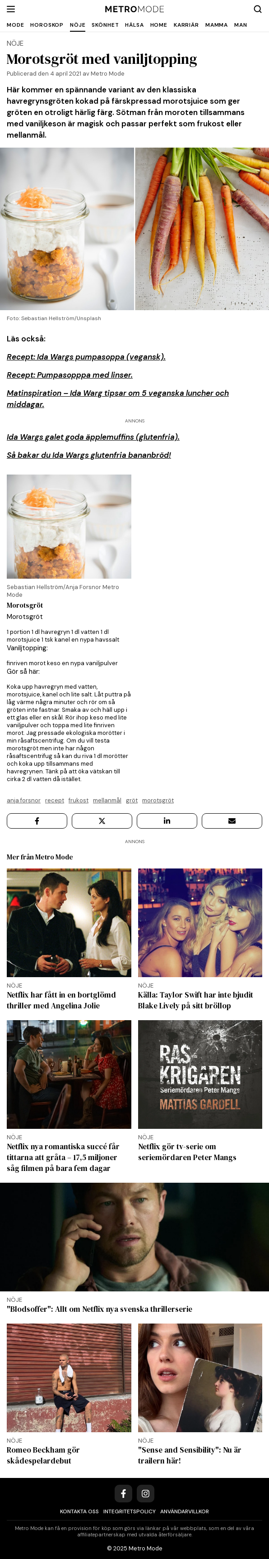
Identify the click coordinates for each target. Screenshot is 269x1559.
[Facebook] (123, 1493)
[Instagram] (145, 1493)
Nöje (77, 25)
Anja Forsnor (24, 800)
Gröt (132, 800)
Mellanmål (107, 800)
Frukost (78, 800)
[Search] (257, 9)
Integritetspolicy (129, 1511)
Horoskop (47, 25)
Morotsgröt (158, 800)
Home (158, 25)
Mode (15, 25)
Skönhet (105, 25)
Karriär (186, 25)
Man (240, 25)
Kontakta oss (79, 1511)
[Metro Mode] (134, 9)
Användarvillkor (184, 1511)
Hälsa (134, 25)
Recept (54, 800)
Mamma (216, 25)
